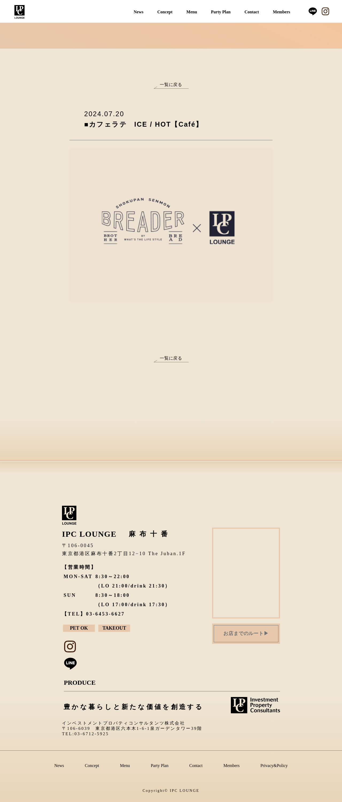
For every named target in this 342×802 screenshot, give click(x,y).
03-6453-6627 (105, 614)
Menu (191, 12)
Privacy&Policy (274, 765)
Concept (165, 12)
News (138, 12)
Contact (251, 12)
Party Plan (221, 12)
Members (281, 12)
